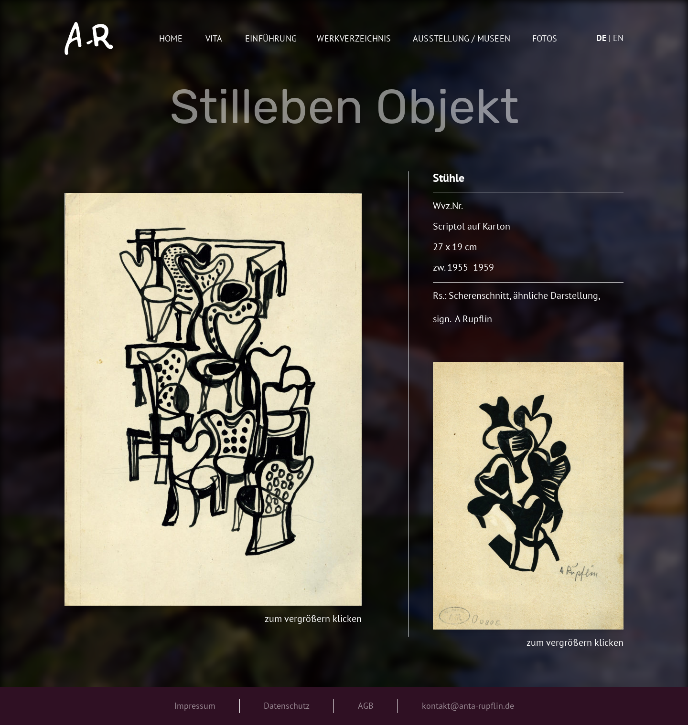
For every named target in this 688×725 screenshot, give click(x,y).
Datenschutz (287, 705)
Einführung (271, 39)
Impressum (194, 705)
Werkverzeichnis (354, 39)
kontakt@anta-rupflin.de (468, 705)
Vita (214, 39)
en (618, 37)
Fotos (544, 39)
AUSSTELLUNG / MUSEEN (461, 39)
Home (171, 39)
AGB (366, 705)
